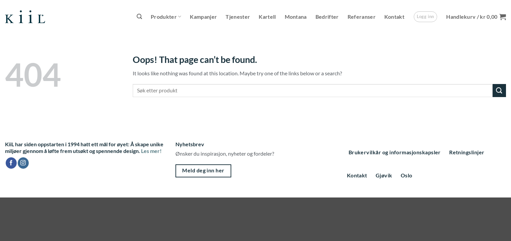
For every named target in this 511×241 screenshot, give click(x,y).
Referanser (362, 16)
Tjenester (238, 16)
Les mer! (151, 151)
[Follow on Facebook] (11, 163)
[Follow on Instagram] (23, 163)
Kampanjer (203, 16)
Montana (296, 16)
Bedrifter (327, 16)
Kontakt (394, 16)
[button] (139, 16)
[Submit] (499, 90)
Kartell (267, 16)
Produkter (166, 16)
